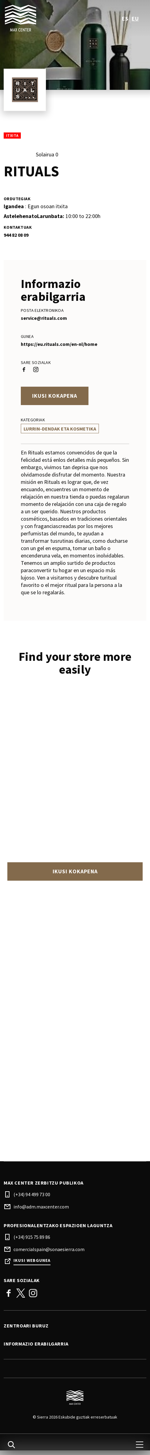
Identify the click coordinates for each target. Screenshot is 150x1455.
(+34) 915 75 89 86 (31, 1237)
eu (135, 18)
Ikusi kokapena (54, 395)
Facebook (8, 1293)
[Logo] (75, 1397)
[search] (11, 1444)
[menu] (139, 1445)
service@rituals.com (44, 318)
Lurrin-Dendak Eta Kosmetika (60, 429)
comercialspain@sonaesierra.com (48, 1249)
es (125, 18)
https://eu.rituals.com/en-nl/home (59, 344)
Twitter (21, 1293)
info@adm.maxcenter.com (41, 1207)
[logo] (40, 18)
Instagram (33, 1293)
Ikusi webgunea (32, 1260)
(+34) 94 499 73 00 (31, 1194)
